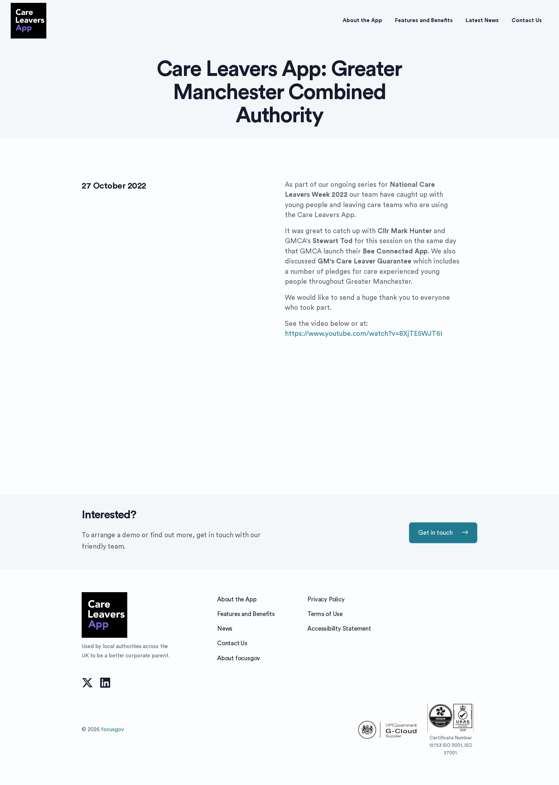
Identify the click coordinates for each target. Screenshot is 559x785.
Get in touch (443, 532)
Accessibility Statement (339, 629)
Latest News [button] (482, 20)
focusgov (112, 729)
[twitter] (87, 682)
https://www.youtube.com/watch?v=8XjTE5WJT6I (363, 333)
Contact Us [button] (527, 20)
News (224, 629)
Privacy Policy (325, 599)
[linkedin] (105, 682)
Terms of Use (325, 614)
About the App (236, 599)
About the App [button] (362, 20)
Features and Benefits (246, 614)
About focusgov (238, 658)
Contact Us (232, 643)
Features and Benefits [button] (424, 20)
